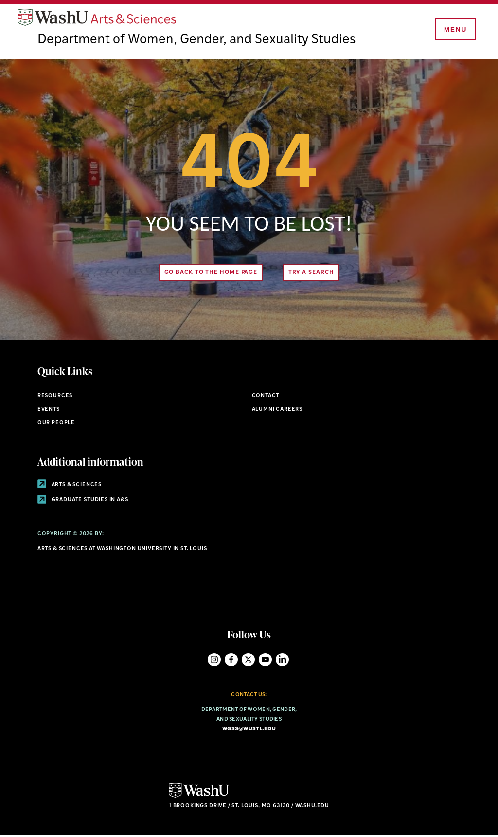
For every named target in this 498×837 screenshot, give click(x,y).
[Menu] (454, 30)
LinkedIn (282, 660)
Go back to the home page (209, 274)
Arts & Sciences (69, 486)
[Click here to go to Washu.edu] (199, 797)
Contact (266, 397)
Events (48, 411)
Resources (54, 397)
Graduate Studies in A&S (82, 501)
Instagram (214, 660)
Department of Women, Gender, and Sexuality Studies (198, 41)
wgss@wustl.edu (249, 730)
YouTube (265, 660)
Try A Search (312, 274)
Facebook (231, 660)
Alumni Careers (277, 411)
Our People (56, 424)
